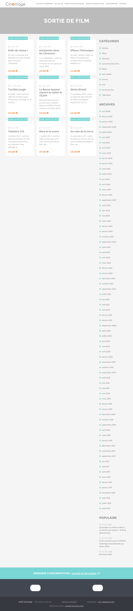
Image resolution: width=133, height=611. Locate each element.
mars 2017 (106, 477)
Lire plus (12, 71)
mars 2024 (106, 190)
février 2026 (107, 116)
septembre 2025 (109, 127)
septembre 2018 (109, 425)
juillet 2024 (106, 174)
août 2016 (106, 498)
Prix (103, 85)
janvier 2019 (107, 409)
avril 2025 (106, 148)
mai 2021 (105, 305)
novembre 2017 (108, 451)
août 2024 (106, 169)
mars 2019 (106, 399)
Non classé (106, 74)
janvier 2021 (107, 320)
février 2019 (107, 404)
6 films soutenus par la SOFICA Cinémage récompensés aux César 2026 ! (112, 544)
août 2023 (106, 205)
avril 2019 (106, 393)
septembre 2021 (109, 289)
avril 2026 (106, 111)
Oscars (105, 79)
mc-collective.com (106, 602)
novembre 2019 (108, 362)
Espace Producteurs (95, 4)
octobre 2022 (107, 237)
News (104, 69)
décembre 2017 (108, 446)
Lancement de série (110, 64)
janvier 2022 (107, 273)
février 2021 (107, 315)
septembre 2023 (109, 200)
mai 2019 (106, 388)
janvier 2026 (107, 122)
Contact (123, 4)
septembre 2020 (109, 325)
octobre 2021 (107, 284)
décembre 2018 (108, 414)
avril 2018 (106, 430)
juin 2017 (105, 461)
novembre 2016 (108, 493)
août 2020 (106, 331)
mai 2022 (106, 252)
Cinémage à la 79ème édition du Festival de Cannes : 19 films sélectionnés (112, 530)
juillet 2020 (107, 336)
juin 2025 (106, 137)
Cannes (105, 48)
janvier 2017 (107, 487)
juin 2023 (106, 210)
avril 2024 (106, 184)
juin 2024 (106, 179)
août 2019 (106, 378)
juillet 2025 (106, 132)
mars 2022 (106, 263)
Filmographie (112, 4)
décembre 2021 (108, 278)
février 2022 (107, 268)
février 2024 (107, 195)
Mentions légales (69, 602)
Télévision (106, 95)
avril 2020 (106, 351)
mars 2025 (106, 153)
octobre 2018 (107, 420)
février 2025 (107, 158)
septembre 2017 (109, 456)
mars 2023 (106, 221)
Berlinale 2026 (105, 554)
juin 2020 (106, 341)
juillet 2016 (106, 503)
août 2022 (106, 247)
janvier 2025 (107, 163)
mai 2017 (105, 467)
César (104, 53)
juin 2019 (106, 383)
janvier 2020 (107, 357)
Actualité (58, 4)
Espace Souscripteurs (74, 4)
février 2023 (107, 226)
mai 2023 (106, 216)
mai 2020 (106, 346)
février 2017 (107, 482)
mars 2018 (106, 435)
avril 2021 (106, 310)
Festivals (105, 58)
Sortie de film (108, 90)
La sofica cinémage (44, 4)
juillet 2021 (106, 294)
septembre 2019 (109, 372)
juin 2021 (105, 299)
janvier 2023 (107, 231)
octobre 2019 (107, 367)
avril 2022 (106, 257)
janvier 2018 (107, 440)
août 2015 (106, 508)
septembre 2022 (109, 242)
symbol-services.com (74, 606)
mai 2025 (106, 143)
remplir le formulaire (86, 573)
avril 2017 (106, 472)
